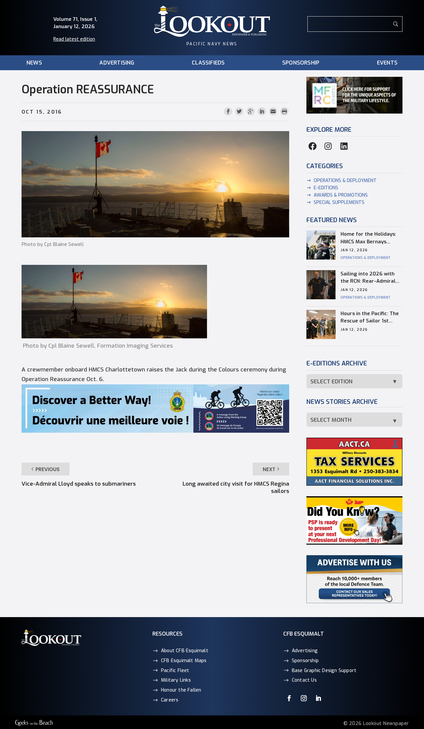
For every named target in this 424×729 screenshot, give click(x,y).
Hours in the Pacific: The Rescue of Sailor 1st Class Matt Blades (370, 317)
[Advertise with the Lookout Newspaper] (354, 602)
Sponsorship (300, 63)
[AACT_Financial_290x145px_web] (354, 484)
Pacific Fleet (175, 670)
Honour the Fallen (181, 690)
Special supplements (339, 202)
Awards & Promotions (341, 195)
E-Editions (326, 188)
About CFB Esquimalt (184, 651)
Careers (169, 700)
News (34, 63)
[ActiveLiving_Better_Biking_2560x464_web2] (155, 431)
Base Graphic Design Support (324, 670)
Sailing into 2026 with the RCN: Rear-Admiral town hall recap (368, 277)
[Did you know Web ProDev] (354, 543)
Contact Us (304, 680)
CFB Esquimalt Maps (184, 660)
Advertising (116, 63)
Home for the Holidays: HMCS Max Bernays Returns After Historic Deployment (368, 238)
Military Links (176, 680)
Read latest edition (74, 39)
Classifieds (208, 63)
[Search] (355, 24)
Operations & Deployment (345, 180)
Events (387, 63)
